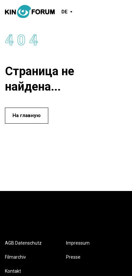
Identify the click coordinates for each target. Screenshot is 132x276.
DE (64, 12)
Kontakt (13, 271)
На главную (26, 115)
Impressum (78, 243)
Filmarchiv (15, 257)
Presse (73, 257)
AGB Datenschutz (23, 243)
